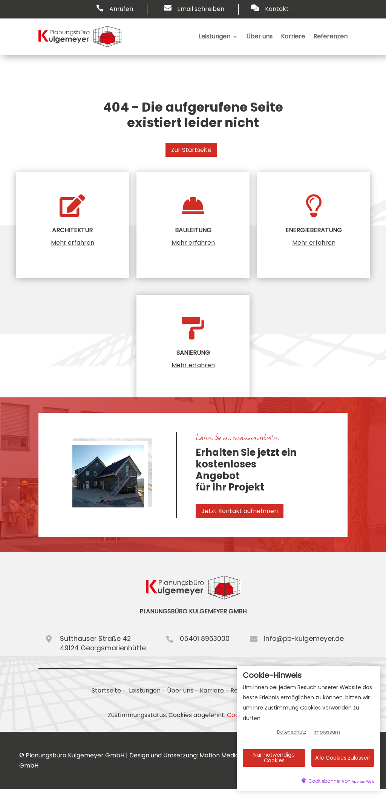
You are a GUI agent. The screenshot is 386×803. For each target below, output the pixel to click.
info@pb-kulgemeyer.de (304, 638)
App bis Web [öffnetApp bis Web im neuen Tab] (363, 781)
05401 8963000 (205, 638)
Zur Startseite (191, 150)
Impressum (327, 732)
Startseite (106, 690)
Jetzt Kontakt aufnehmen (239, 511)
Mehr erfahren (72, 242)
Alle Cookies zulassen (343, 758)
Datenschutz (291, 732)
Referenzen (330, 36)
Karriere (293, 36)
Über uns (259, 36)
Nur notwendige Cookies (274, 757)
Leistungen (214, 36)
